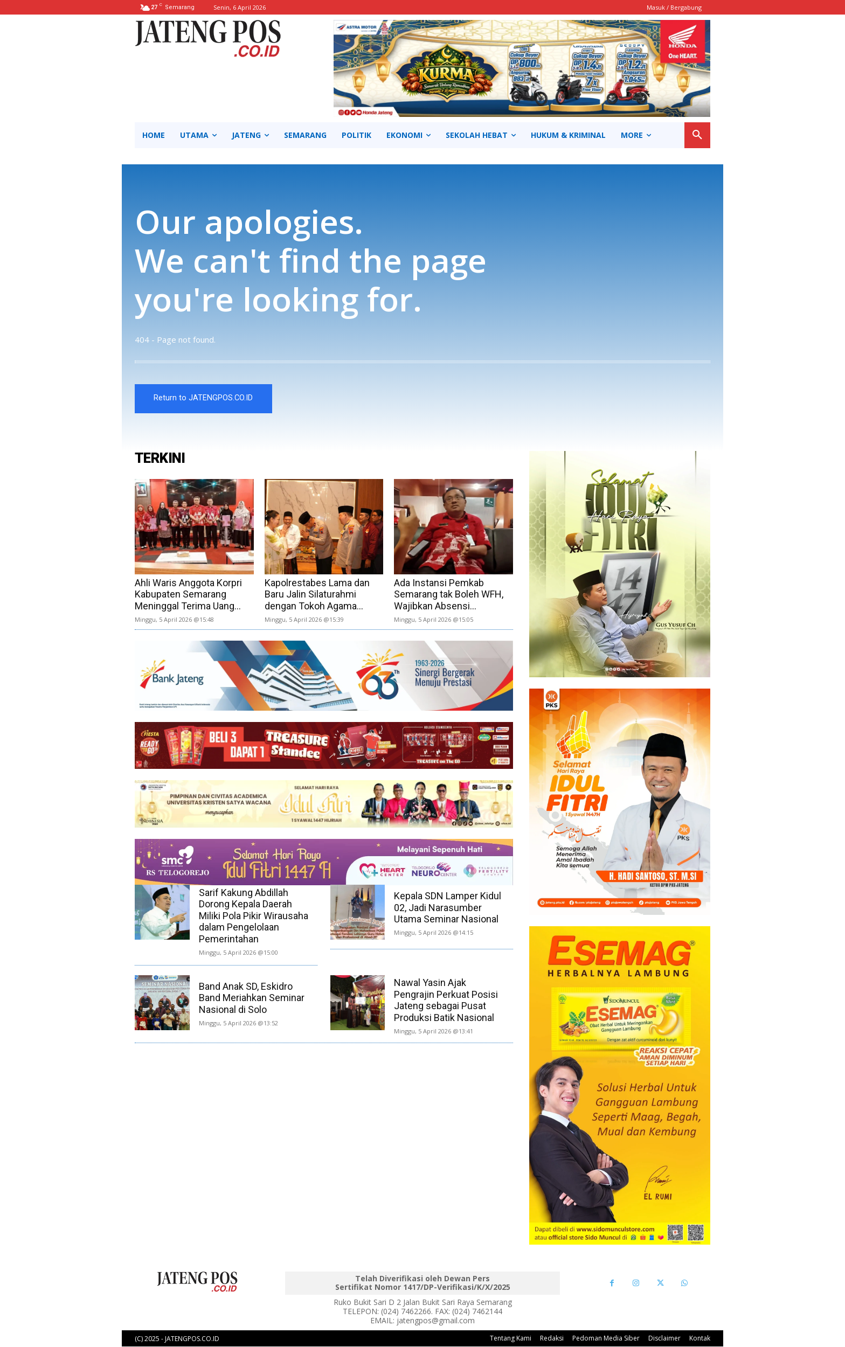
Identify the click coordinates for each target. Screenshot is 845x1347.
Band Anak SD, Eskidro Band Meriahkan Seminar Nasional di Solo (251, 998)
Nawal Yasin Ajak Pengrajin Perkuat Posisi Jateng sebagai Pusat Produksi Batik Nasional (446, 1000)
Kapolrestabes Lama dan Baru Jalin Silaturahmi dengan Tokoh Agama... (317, 594)
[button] (697, 135)
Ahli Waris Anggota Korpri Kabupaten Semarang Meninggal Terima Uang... (188, 594)
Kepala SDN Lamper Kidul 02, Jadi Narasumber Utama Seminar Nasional (447, 908)
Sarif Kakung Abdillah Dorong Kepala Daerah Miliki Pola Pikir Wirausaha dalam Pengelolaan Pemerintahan (253, 916)
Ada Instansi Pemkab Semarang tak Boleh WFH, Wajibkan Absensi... (448, 594)
